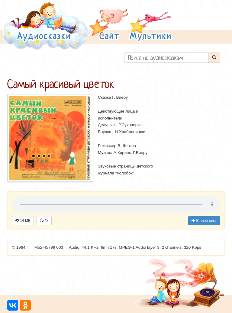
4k (44, 221)
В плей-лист (204, 221)
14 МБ (23, 221)
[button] (108, 25)
